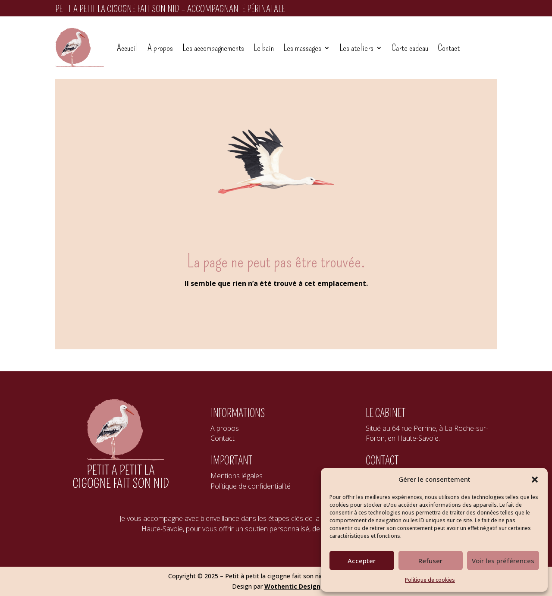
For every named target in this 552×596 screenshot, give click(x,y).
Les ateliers (356, 47)
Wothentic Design (292, 586)
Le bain (264, 47)
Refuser (430, 560)
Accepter (362, 560)
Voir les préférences (503, 560)
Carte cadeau (410, 47)
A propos (160, 47)
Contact (449, 47)
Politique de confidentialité (250, 486)
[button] (534, 479)
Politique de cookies (430, 579)
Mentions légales (236, 475)
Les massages (302, 47)
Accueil (127, 47)
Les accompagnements (213, 47)
